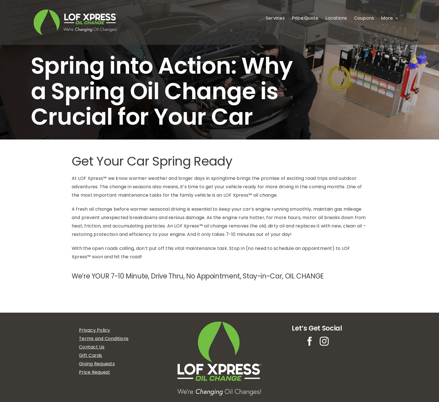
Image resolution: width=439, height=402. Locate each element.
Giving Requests (97, 364)
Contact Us (91, 347)
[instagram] (324, 341)
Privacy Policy (94, 330)
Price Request (94, 372)
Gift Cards (90, 355)
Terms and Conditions (104, 338)
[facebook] (309, 341)
